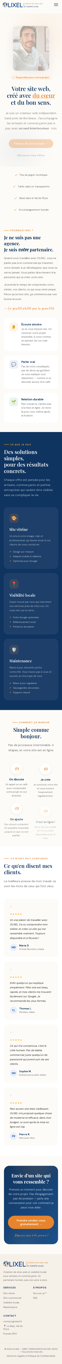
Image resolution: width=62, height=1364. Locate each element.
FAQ (35, 1297)
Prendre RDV (10, 1333)
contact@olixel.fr (12, 1321)
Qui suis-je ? (40, 1293)
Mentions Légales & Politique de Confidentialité (31, 1356)
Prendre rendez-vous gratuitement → (31, 1224)
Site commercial (12, 1297)
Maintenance (10, 1307)
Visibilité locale (11, 1302)
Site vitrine (9, 1293)
